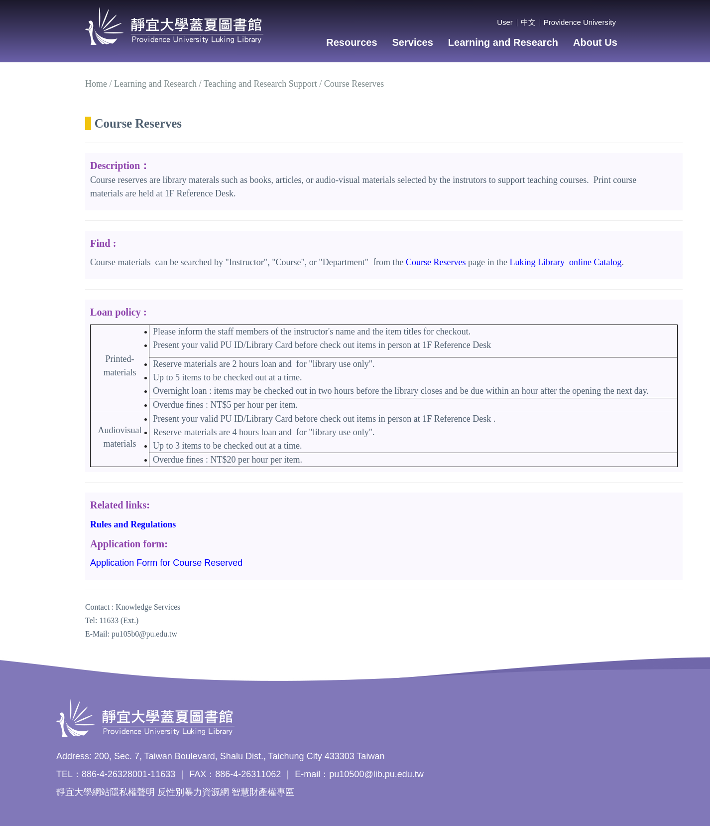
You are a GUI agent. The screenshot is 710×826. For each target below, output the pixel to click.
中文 (528, 22)
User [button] (505, 22)
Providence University (580, 22)
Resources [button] (351, 42)
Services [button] (412, 42)
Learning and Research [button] (503, 42)
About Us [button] (595, 42)
